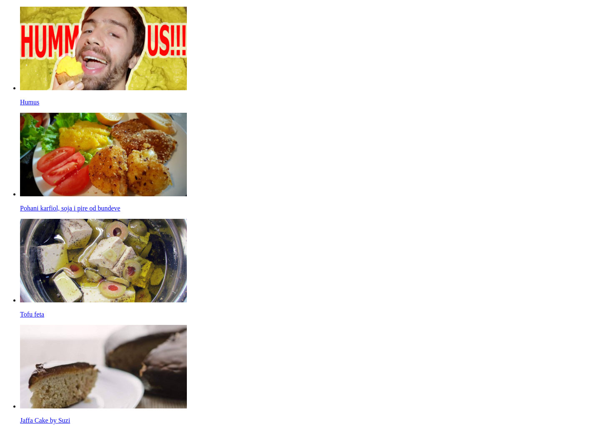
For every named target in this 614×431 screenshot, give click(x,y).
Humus (29, 102)
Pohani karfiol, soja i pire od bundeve (70, 208)
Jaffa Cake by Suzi (45, 420)
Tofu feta (32, 314)
